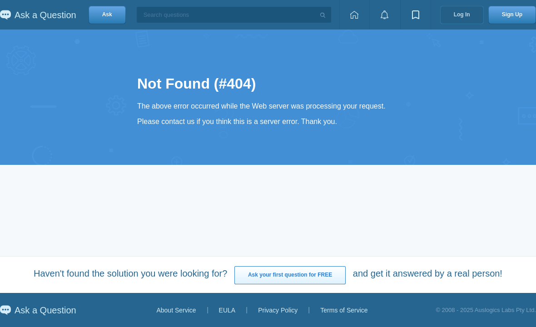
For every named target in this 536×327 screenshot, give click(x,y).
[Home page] (354, 15)
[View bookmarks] (415, 15)
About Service (176, 310)
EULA (227, 310)
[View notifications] (384, 15)
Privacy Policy (278, 310)
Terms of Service (343, 310)
